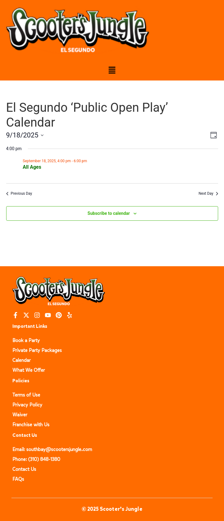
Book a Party (26, 340)
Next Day (208, 193)
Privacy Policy (27, 405)
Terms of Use (26, 395)
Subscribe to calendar (108, 213)
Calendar (21, 360)
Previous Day (19, 193)
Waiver (19, 414)
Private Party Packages (37, 350)
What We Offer (28, 370)
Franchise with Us (30, 424)
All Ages (32, 167)
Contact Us (24, 469)
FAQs (18, 479)
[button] (112, 70)
